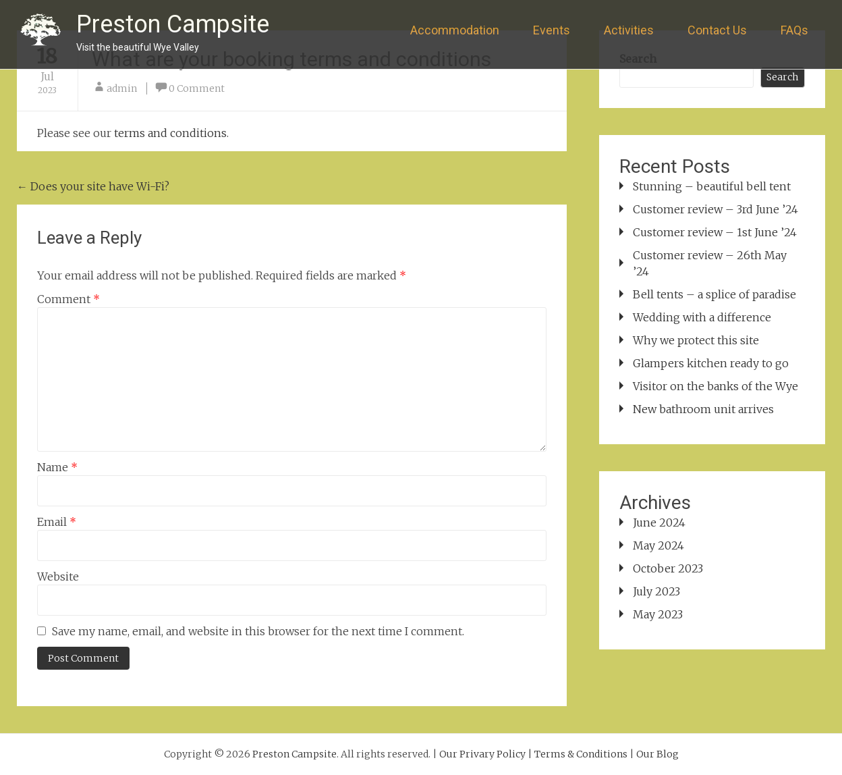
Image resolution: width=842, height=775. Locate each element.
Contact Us (717, 30)
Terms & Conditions (580, 754)
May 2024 (658, 545)
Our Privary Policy (482, 754)
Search (782, 77)
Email (56, 522)
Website (58, 576)
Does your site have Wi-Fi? (93, 186)
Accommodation (454, 30)
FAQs (794, 30)
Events (551, 30)
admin (122, 88)
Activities (629, 30)
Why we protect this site (696, 340)
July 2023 (656, 591)
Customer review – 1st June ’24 (715, 232)
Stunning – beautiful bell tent (712, 186)
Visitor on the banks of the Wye (715, 386)
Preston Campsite (172, 24)
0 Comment (197, 88)
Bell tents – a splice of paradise (714, 294)
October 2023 (668, 568)
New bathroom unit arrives (703, 409)
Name (57, 467)
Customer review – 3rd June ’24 (715, 209)
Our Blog (657, 754)
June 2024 (659, 522)
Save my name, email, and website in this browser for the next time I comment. (258, 631)
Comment (68, 299)
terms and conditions (170, 133)
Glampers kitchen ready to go (711, 363)
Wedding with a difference (702, 317)
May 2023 (658, 614)
